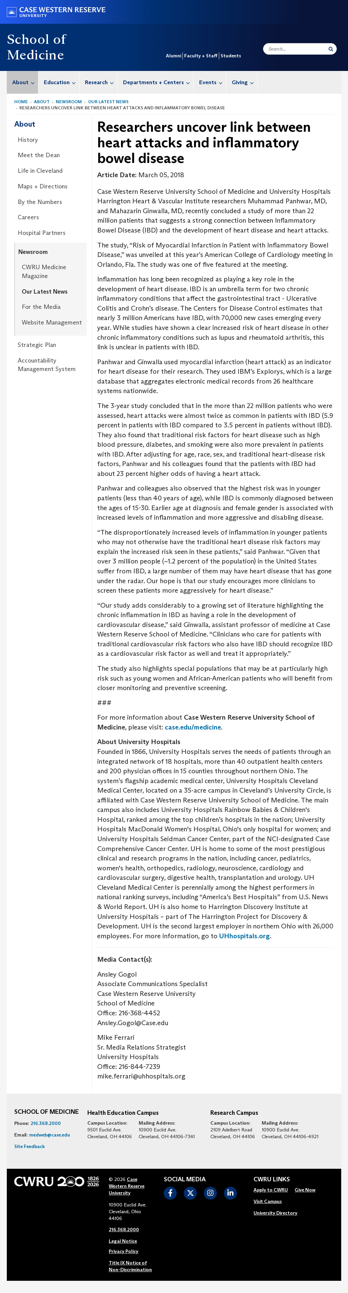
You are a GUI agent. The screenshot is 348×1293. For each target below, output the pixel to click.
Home (21, 101)
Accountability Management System (47, 365)
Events (212, 82)
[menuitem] (22, 82)
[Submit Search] (331, 49)
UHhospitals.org (244, 936)
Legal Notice (123, 1241)
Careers (28, 217)
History (28, 140)
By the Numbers (40, 202)
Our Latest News (108, 101)
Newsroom (69, 101)
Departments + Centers (158, 82)
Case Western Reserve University (126, 1186)
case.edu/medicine (193, 727)
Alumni (173, 56)
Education (61, 82)
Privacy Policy (123, 1251)
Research (101, 82)
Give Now (305, 1190)
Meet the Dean (39, 155)
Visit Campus (268, 1201)
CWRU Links (272, 1179)
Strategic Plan (37, 345)
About (25, 82)
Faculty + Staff (201, 56)
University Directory (275, 1213)
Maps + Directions (43, 186)
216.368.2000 (46, 1123)
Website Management (52, 322)
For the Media (41, 307)
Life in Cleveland (40, 170)
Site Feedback (29, 1146)
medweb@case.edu (49, 1135)
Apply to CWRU (271, 1190)
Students (231, 56)
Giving (244, 82)
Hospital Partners (42, 233)
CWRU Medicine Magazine (44, 271)
